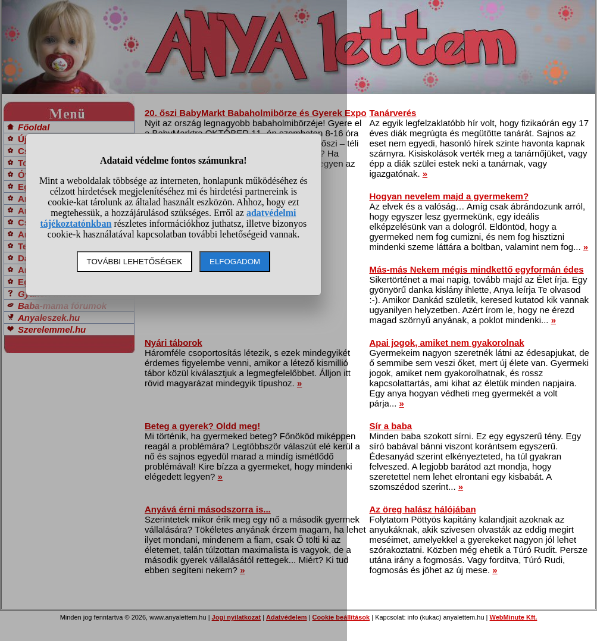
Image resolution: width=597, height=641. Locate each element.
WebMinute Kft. (513, 617)
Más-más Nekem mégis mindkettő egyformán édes (477, 269)
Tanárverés (393, 113)
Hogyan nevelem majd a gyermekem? (449, 196)
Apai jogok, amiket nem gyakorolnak (447, 342)
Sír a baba (391, 426)
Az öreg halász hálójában (423, 509)
